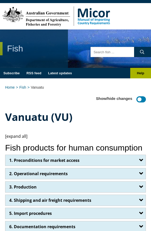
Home (10, 87)
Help (140, 73)
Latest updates (60, 73)
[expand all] (16, 136)
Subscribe (11, 73)
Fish (22, 87)
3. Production (23, 187)
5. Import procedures (30, 213)
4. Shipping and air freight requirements (50, 200)
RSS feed (33, 73)
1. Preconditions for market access (44, 160)
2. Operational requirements (38, 173)
